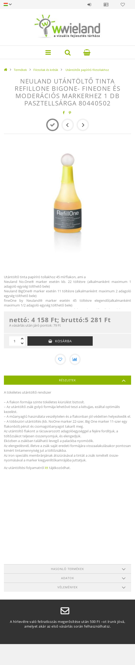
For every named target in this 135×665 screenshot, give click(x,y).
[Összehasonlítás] (75, 359)
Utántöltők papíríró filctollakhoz (87, 70)
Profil (106, 4)
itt (46, 467)
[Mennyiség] (14, 341)
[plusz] (22, 338)
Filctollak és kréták (45, 70)
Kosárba (63, 341)
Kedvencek (122, 4)
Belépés (89, 4)
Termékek (20, 70)
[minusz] (22, 343)
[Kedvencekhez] (60, 359)
